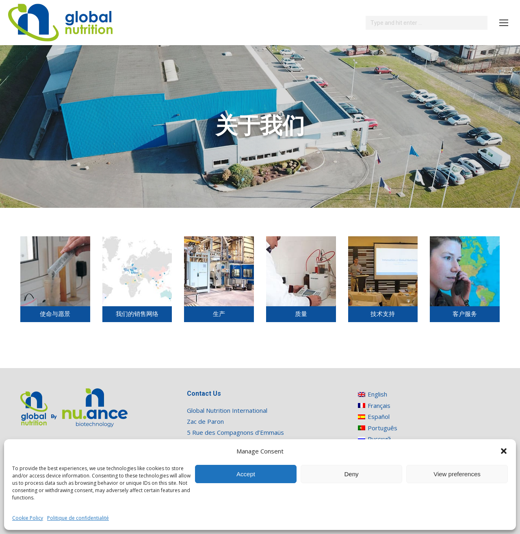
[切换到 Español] (377, 416)
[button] (504, 451)
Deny (351, 474)
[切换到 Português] (377, 427)
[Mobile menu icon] (504, 23)
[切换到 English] (377, 394)
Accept (245, 474)
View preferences (457, 474)
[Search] (427, 23)
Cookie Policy (27, 517)
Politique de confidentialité (78, 517)
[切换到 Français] (377, 405)
